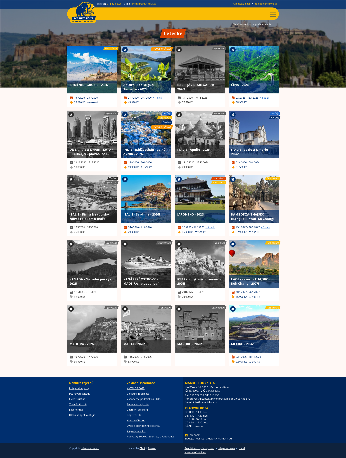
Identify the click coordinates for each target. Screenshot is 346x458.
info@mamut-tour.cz (144, 3)
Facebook (194, 435)
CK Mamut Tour (223, 438)
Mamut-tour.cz (90, 448)
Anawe (152, 448)
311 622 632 (114, 3)
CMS (142, 448)
